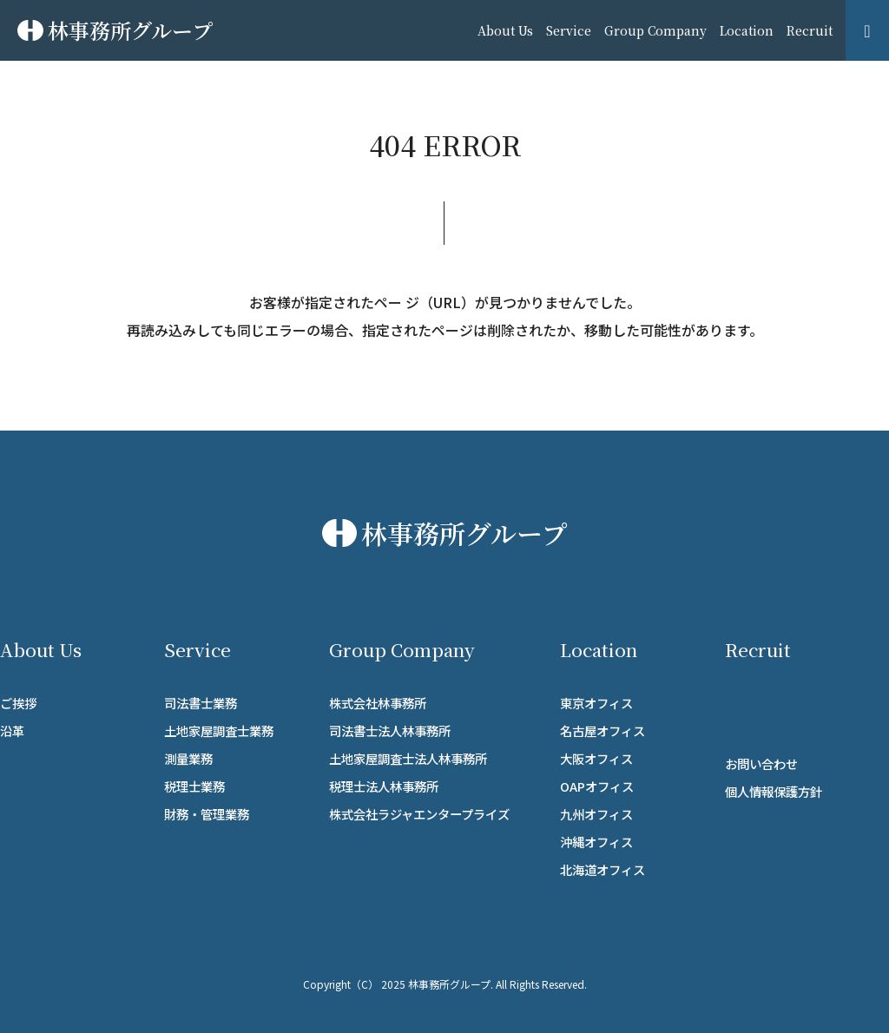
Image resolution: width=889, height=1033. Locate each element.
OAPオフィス (597, 786)
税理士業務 (194, 786)
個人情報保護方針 (773, 791)
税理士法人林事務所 (383, 786)
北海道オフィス (602, 869)
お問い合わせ (761, 763)
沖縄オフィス (596, 841)
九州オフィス (596, 814)
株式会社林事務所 (377, 703)
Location (747, 30)
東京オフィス (596, 703)
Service (568, 30)
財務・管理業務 (206, 814)
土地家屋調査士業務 (218, 730)
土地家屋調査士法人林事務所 (408, 758)
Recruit (810, 30)
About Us (505, 30)
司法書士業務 (200, 703)
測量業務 (188, 758)
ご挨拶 (18, 703)
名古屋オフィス (602, 730)
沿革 (12, 730)
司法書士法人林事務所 (390, 730)
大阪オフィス (596, 758)
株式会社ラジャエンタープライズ (419, 814)
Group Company (655, 30)
